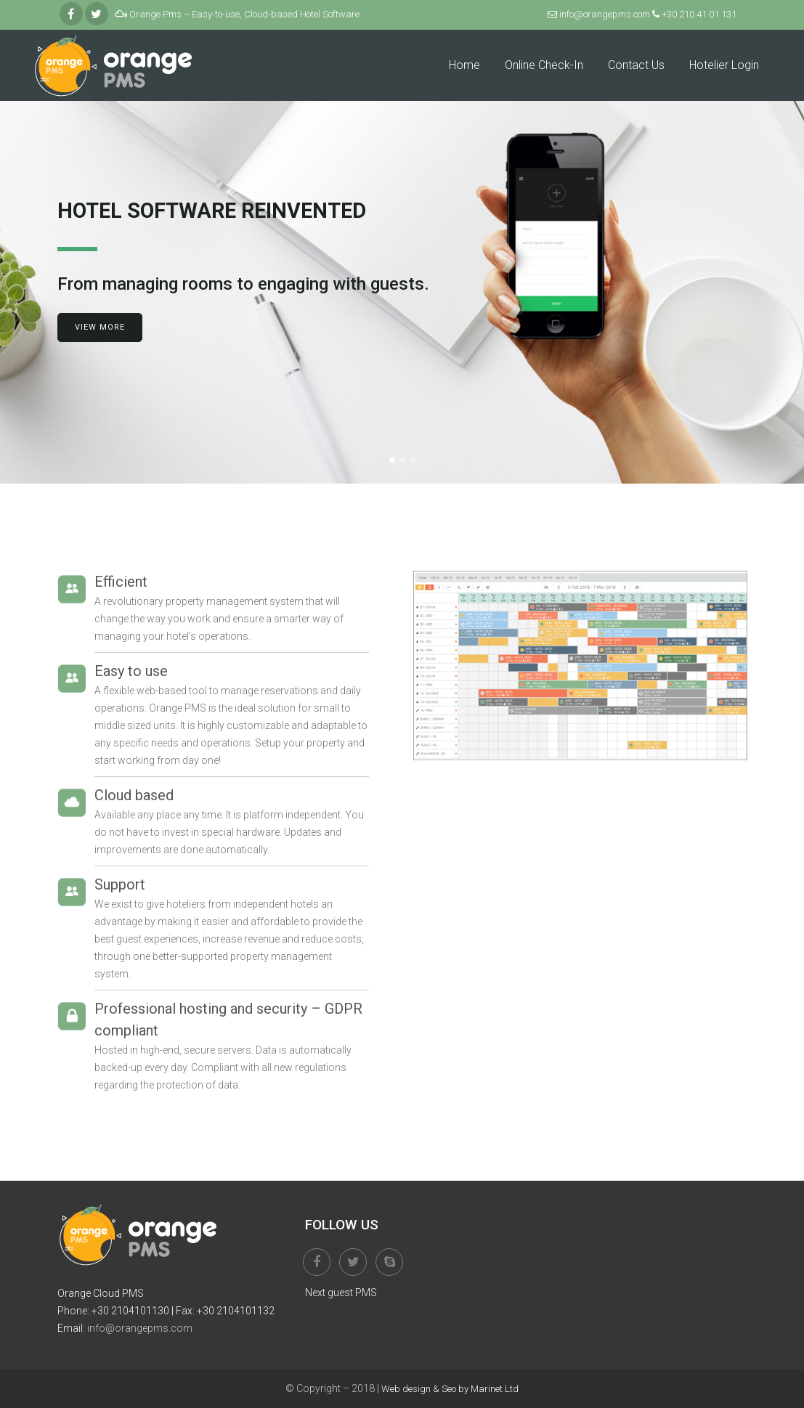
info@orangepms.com (605, 14)
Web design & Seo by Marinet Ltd (450, 1388)
